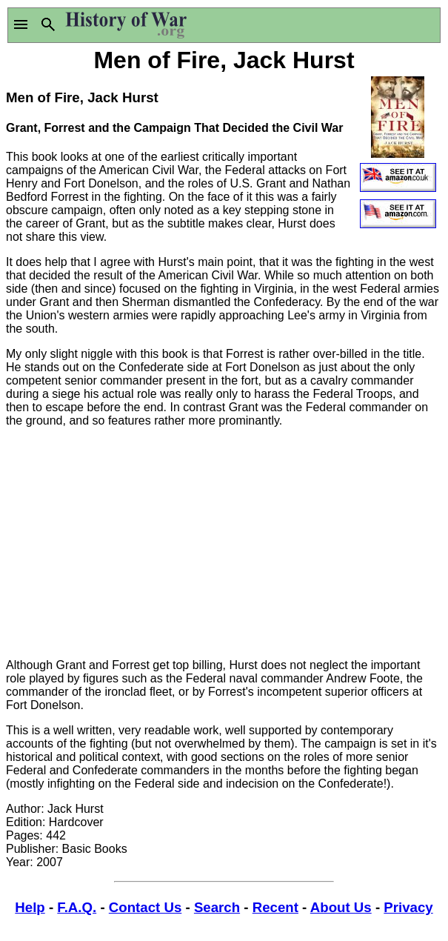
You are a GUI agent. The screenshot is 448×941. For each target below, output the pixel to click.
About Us (341, 907)
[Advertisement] (224, 543)
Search (217, 907)
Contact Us (145, 907)
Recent (275, 907)
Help (29, 907)
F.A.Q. (76, 907)
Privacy (408, 907)
